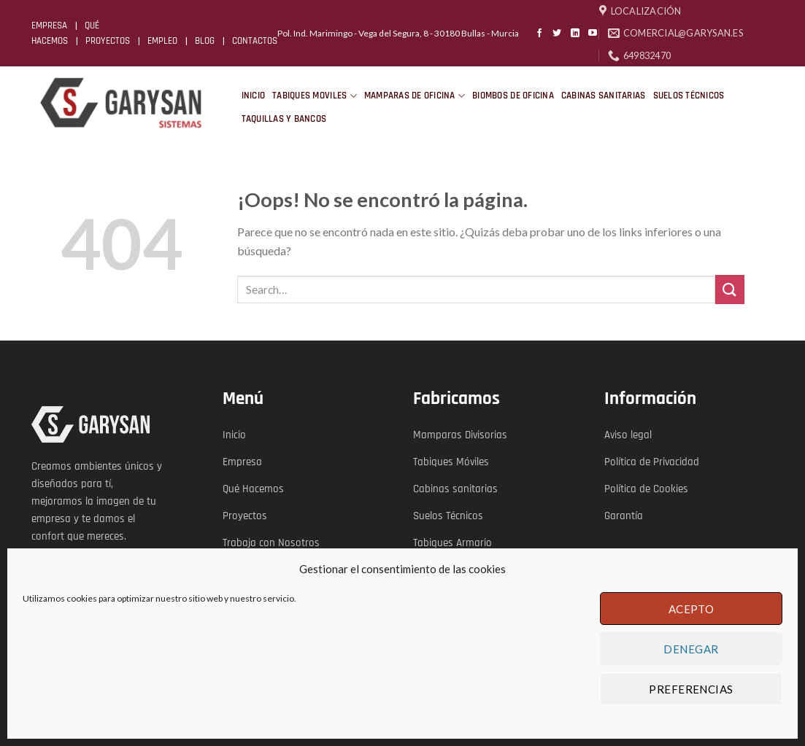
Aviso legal (628, 435)
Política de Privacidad (651, 462)
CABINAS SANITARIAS (603, 95)
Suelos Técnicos (448, 516)
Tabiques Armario (452, 543)
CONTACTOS (254, 41)
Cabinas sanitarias (455, 489)
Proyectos (245, 516)
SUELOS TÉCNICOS (689, 95)
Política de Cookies (646, 489)
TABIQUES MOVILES (314, 96)
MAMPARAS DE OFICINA (414, 96)
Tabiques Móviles (451, 462)
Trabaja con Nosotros (271, 543)
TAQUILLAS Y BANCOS (284, 119)
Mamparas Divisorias (460, 435)
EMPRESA (49, 25)
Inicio (234, 435)
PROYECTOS (107, 41)
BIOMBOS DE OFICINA (513, 95)
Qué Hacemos (253, 489)
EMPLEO (162, 41)
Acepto (692, 608)
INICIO (254, 95)
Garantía (623, 516)
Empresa (242, 462)
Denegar (690, 649)
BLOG (205, 41)
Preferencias (691, 689)
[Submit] (729, 289)
